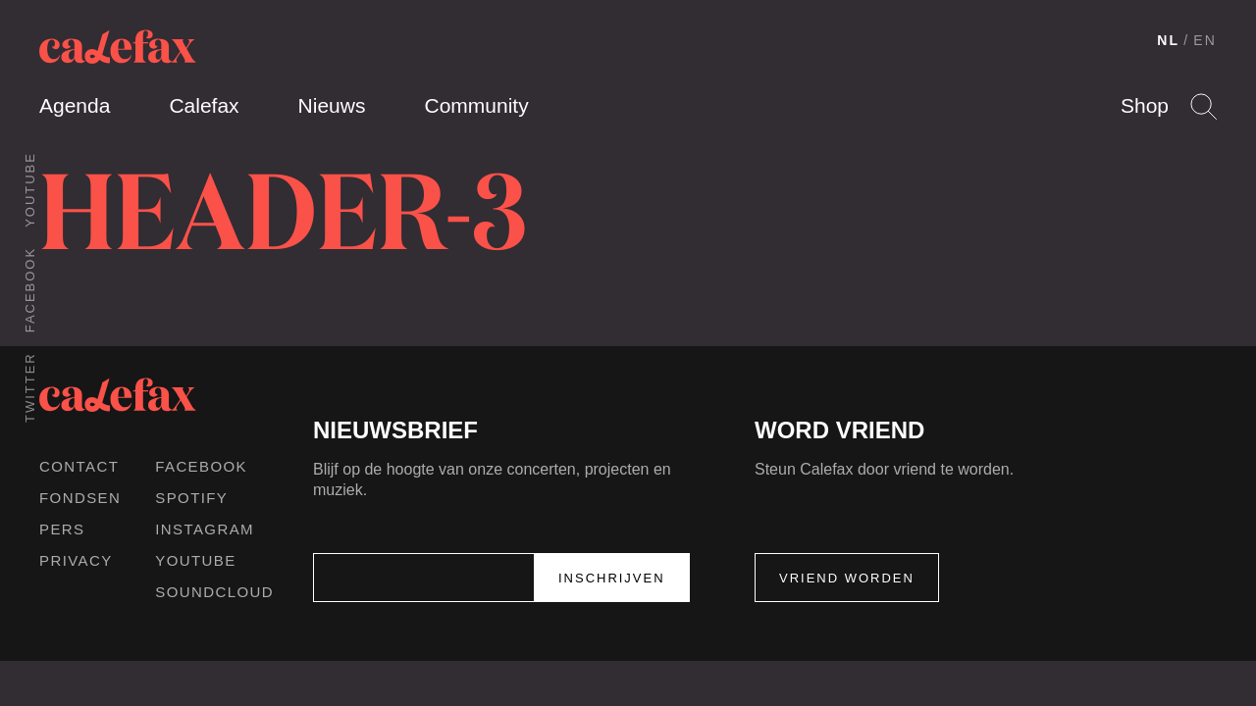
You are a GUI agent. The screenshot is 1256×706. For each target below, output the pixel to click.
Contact (79, 466)
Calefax (203, 105)
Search (1203, 106)
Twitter (30, 387)
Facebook (30, 289)
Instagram (204, 529)
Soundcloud (214, 591)
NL (1168, 40)
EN (1205, 40)
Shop (1145, 105)
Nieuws (332, 105)
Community (476, 105)
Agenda (74, 105)
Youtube (30, 189)
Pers (62, 529)
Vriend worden (847, 578)
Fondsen (80, 497)
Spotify (191, 497)
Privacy (76, 560)
